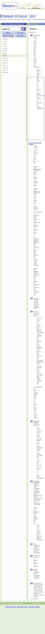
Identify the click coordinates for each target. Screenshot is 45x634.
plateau (4, 55)
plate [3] (5, 48)
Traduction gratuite (10, 607)
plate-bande (6, 58)
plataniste (5, 39)
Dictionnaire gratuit (22, 607)
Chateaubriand (41, 95)
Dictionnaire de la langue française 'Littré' (14, 24)
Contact (21, 603)
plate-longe (5, 72)
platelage (5, 70)
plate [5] (5, 53)
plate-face (5, 65)
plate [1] (5, 43)
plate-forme (6, 67)
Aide (16, 603)
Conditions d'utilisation (8, 603)
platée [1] (5, 60)
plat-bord (5, 41)
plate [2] (5, 46)
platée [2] (5, 63)
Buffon (39, 331)
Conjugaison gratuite (34, 607)
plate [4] (5, 51)
